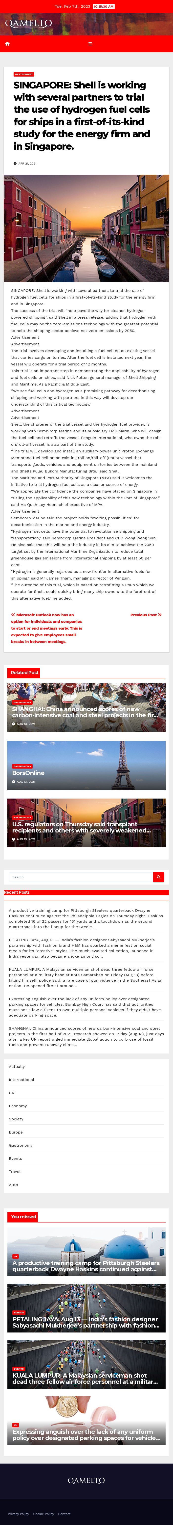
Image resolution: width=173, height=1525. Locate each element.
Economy (18, 1106)
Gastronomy (24, 74)
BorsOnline (28, 772)
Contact (64, 1514)
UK (11, 1092)
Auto (13, 1184)
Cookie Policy (43, 1514)
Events (15, 1158)
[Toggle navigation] (90, 44)
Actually (17, 1066)
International (21, 1079)
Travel (15, 1171)
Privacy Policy (18, 1514)
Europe (16, 1132)
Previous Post (146, 614)
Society (16, 1119)
